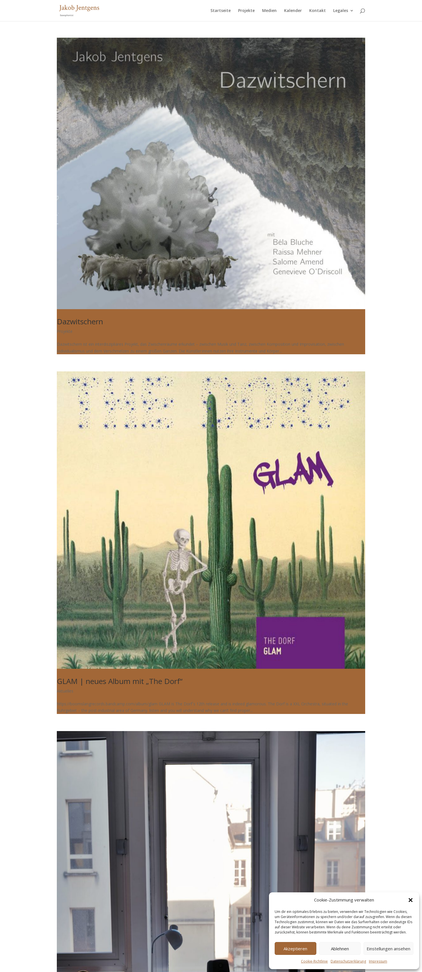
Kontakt (317, 11)
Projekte (246, 11)
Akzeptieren (295, 948)
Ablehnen (340, 948)
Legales (340, 11)
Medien (269, 11)
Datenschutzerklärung (348, 961)
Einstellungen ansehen (388, 948)
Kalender (293, 11)
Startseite (220, 11)
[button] (410, 900)
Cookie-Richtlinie (314, 961)
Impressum (378, 961)
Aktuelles (65, 691)
